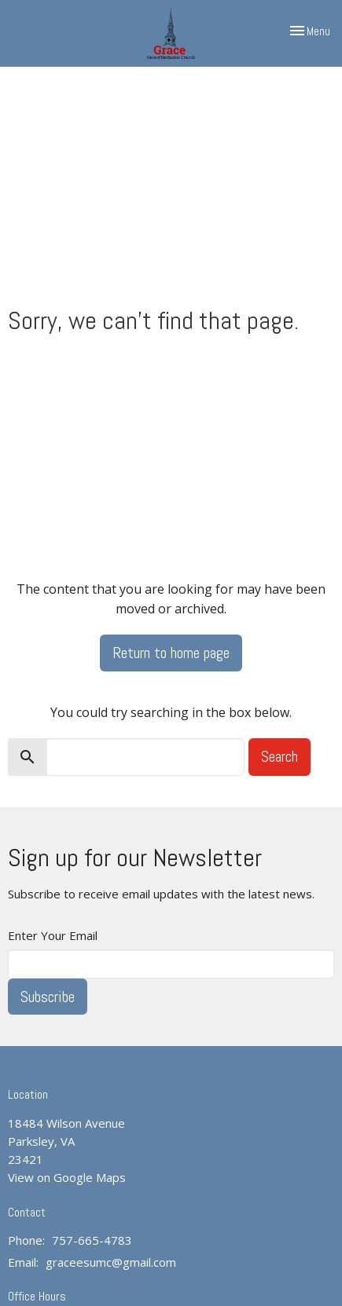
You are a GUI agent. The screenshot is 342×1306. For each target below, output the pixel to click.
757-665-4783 (92, 1240)
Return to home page (171, 652)
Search (279, 756)
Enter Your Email (52, 935)
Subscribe (47, 996)
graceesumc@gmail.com (111, 1262)
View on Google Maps (67, 1177)
